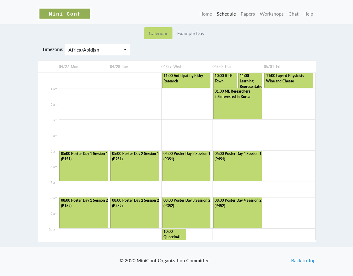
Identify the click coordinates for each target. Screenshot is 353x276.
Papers (248, 13)
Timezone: (52, 49)
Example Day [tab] (190, 33)
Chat (293, 13)
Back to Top (303, 260)
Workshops (272, 13)
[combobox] (97, 49)
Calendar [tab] (158, 33)
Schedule (226, 13)
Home (205, 13)
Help (308, 13)
